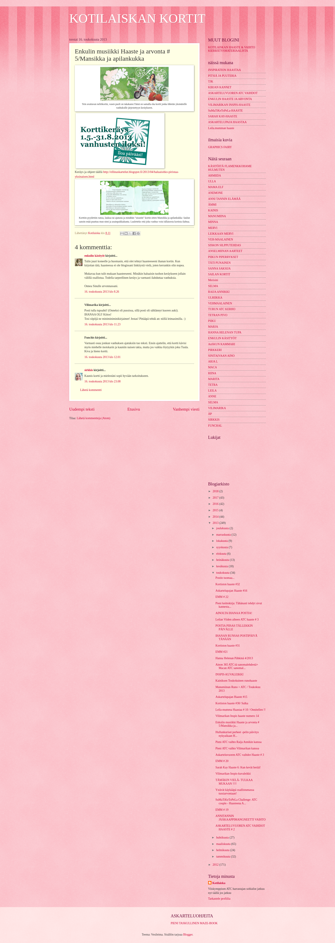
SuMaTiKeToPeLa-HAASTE (225, 110)
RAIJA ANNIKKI (218, 291)
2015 (216, 510)
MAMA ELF (215, 187)
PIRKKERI (215, 350)
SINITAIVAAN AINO (221, 355)
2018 (216, 491)
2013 (216, 523)
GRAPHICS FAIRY (220, 147)
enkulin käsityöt (94, 255)
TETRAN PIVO (217, 315)
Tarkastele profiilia (219, 898)
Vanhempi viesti (186, 409)
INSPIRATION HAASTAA (224, 70)
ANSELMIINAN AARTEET (225, 251)
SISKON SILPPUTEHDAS (224, 245)
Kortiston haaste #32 (227, 584)
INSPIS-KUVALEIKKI (229, 674)
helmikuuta (223, 850)
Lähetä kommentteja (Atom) (93, 418)
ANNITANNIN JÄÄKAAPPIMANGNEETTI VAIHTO (240, 817)
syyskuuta (222, 547)
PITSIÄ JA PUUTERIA (222, 75)
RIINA (212, 373)
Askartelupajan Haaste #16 (231, 590)
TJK (210, 81)
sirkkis (88, 370)
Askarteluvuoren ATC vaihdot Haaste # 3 (239, 754)
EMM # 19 (221, 809)
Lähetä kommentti (91, 390)
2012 (216, 864)
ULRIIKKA (215, 297)
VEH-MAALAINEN (220, 239)
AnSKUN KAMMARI (221, 344)
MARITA (213, 379)
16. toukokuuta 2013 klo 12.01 (102, 357)
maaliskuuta (223, 844)
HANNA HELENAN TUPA (224, 332)
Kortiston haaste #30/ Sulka (231, 703)
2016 (216, 503)
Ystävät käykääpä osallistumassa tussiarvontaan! (234, 791)
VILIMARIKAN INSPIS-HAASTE (229, 104)
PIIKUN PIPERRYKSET (223, 257)
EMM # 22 (221, 596)
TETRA (212, 384)
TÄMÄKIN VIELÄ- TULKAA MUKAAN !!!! (233, 781)
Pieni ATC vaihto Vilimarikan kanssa (237, 748)
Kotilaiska (218, 883)
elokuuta (221, 553)
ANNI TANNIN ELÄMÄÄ (224, 198)
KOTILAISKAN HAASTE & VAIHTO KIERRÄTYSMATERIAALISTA (231, 49)
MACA (212, 367)
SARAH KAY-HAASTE (222, 116)
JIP (210, 414)
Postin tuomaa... (224, 577)
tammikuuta (223, 856)
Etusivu (133, 409)
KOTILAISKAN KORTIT (137, 18)
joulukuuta (222, 528)
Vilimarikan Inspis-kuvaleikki (233, 773)
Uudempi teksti (82, 409)
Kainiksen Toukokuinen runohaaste (236, 680)
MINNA (213, 222)
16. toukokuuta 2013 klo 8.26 (101, 291)
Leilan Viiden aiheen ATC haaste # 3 (237, 619)
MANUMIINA (217, 216)
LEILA (212, 390)
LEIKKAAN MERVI (220, 233)
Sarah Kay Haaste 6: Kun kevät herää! (237, 767)
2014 (216, 516)
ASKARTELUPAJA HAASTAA (227, 122)
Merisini (213, 280)
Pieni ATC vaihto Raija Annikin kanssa (238, 742)
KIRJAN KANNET (219, 87)
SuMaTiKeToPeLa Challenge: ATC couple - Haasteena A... (236, 801)
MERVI (212, 228)
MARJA (213, 326)
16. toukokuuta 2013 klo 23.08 (102, 381)
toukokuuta (223, 572)
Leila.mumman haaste (221, 128)
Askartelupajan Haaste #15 (231, 696)
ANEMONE (215, 192)
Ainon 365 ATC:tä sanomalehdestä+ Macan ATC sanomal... (236, 666)
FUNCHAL (215, 425)
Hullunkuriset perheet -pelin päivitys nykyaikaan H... (237, 734)
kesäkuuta (222, 566)
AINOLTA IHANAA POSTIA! (233, 613)
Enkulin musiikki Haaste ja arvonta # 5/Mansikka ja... (237, 724)
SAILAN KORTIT (219, 274)
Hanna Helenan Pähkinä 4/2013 (234, 658)
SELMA (213, 286)
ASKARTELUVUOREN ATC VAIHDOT (233, 93)
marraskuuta (224, 534)
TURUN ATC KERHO (221, 309)
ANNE (212, 396)
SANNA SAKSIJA (219, 268)
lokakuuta (222, 540)
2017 (216, 497)
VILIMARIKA (217, 408)
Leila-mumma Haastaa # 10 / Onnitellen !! (240, 709)
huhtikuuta (222, 837)
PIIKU (212, 321)
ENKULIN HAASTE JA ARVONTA (230, 99)
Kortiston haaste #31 (227, 645)
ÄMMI (212, 204)
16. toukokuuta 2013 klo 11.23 (102, 324)
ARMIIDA (214, 175)
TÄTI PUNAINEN (219, 262)
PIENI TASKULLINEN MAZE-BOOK (194, 923)
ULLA (212, 181)
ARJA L (213, 361)
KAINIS (213, 210)
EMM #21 (221, 651)
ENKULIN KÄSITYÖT (222, 338)
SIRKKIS (214, 419)
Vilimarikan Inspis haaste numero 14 (237, 716)
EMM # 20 (221, 761)
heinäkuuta (223, 559)
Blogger (187, 934)
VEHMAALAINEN (220, 303)
